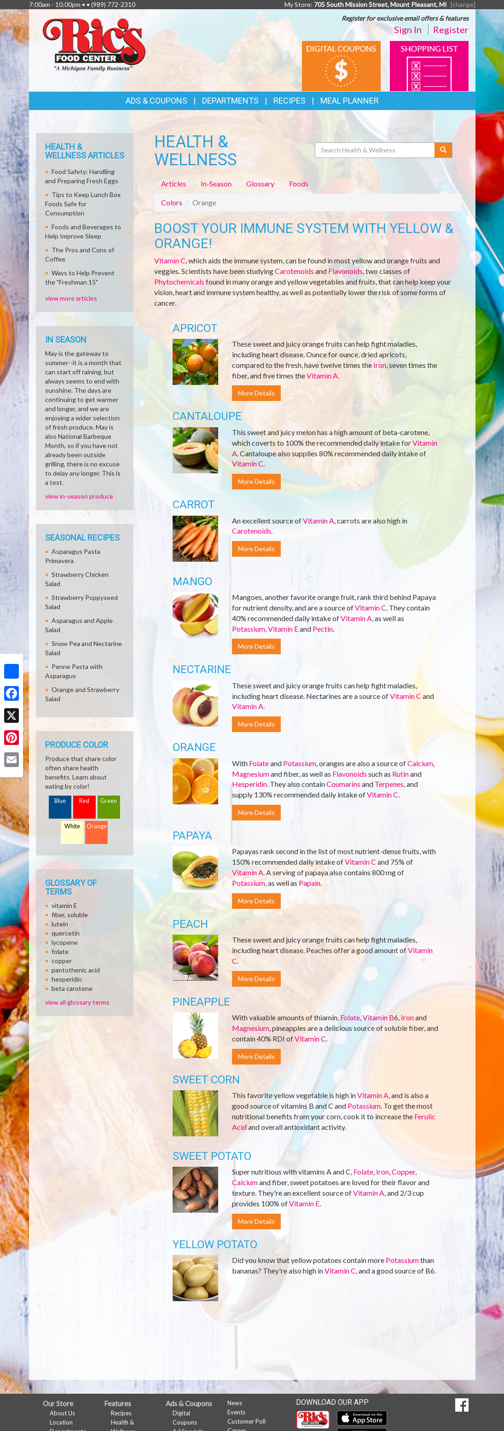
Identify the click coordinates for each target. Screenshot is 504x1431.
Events (236, 1412)
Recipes (289, 100)
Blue (60, 800)
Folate (259, 763)
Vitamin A (322, 375)
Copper (403, 1171)
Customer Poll (246, 1421)
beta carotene (72, 988)
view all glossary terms (77, 1002)
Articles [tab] (173, 183)
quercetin (66, 933)
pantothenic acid (76, 970)
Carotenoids (294, 271)
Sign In (408, 29)
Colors (171, 202)
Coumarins (343, 783)
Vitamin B (378, 1017)
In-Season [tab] (216, 183)
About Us (62, 1413)
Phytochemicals (179, 281)
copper (62, 961)
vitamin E (64, 905)
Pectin (323, 628)
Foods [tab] (298, 183)
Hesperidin (249, 783)
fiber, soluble (70, 915)
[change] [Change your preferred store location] (463, 4)
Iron (379, 365)
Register (451, 29)
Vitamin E (283, 628)
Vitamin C (169, 260)
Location (61, 1422)
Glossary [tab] (260, 183)
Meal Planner (349, 100)
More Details (256, 393)
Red (84, 800)
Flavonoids (345, 271)
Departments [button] (230, 100)
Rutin (400, 773)
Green (108, 800)
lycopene (65, 942)
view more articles (71, 298)
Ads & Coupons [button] (156, 100)
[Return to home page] (94, 44)
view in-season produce (79, 496)
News (234, 1403)
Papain (309, 882)
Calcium (420, 763)
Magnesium (250, 773)
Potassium (248, 628)
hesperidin (67, 979)
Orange (97, 826)
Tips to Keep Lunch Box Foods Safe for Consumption (83, 204)
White (72, 826)
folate (60, 951)
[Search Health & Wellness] (375, 150)
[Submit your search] (443, 150)
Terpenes (389, 783)
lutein (60, 924)
